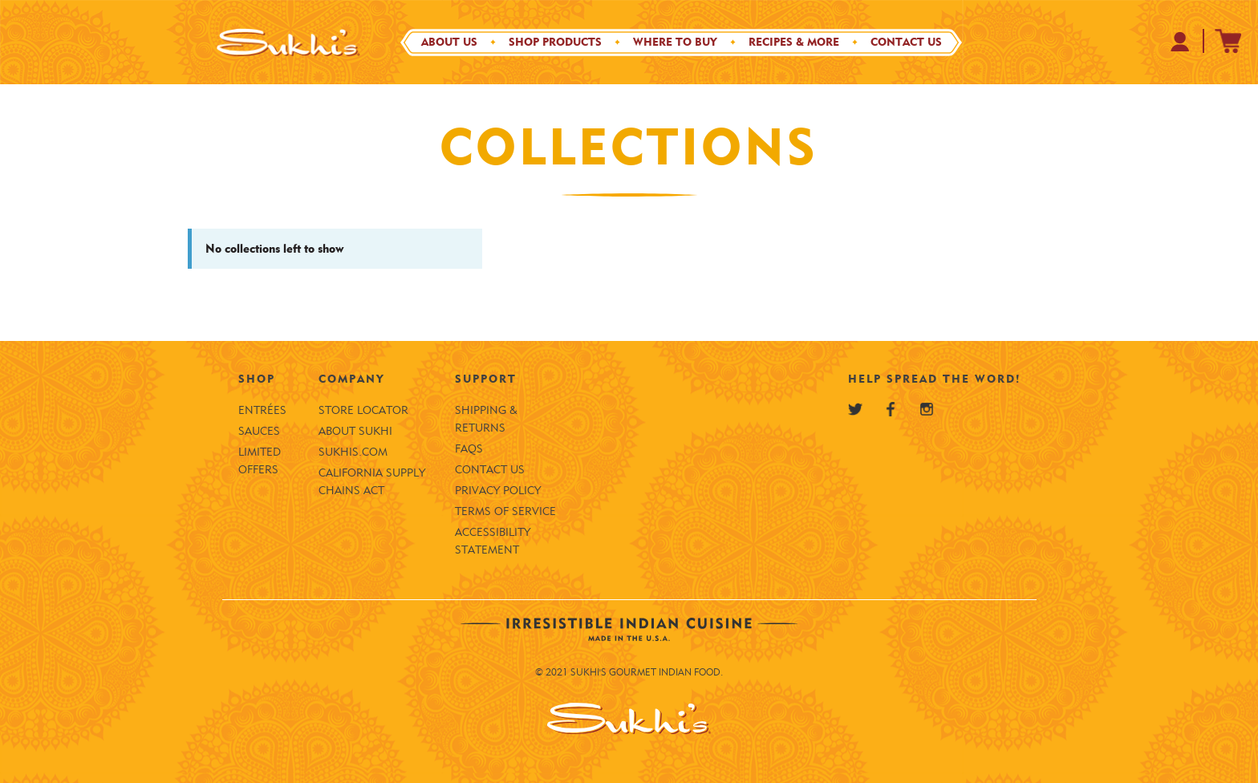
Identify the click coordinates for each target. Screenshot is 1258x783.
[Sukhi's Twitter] (855, 409)
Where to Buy (675, 42)
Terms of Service (505, 511)
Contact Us (906, 42)
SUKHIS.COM (353, 452)
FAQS (469, 449)
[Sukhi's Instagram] (926, 409)
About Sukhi (355, 431)
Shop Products (555, 42)
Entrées (262, 410)
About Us (449, 42)
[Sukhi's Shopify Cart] (1228, 41)
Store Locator (363, 410)
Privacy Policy (498, 490)
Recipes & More (794, 42)
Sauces (259, 431)
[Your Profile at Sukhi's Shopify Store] (1181, 41)
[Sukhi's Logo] (288, 42)
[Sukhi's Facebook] (890, 409)
